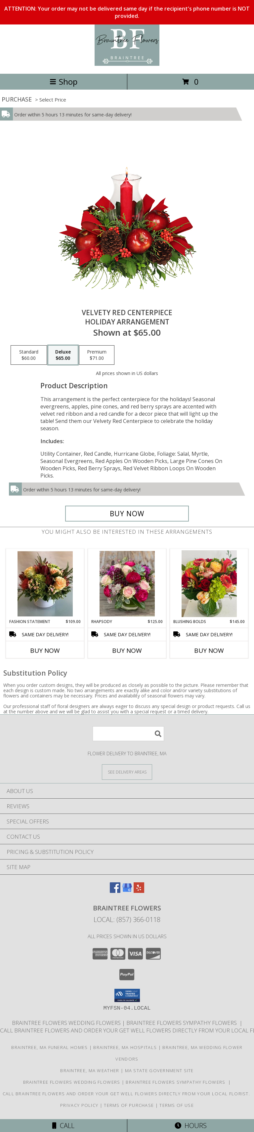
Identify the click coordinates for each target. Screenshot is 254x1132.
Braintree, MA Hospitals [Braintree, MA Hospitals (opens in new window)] (125, 1047)
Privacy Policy (79, 1105)
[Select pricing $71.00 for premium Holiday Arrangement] (96, 355)
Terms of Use (176, 1105)
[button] (127, 995)
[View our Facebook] (115, 891)
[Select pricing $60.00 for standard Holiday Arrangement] (29, 355)
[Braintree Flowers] (127, 64)
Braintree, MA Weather (89, 1070)
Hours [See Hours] (191, 1125)
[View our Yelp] (139, 891)
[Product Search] (128, 733)
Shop (63, 81)
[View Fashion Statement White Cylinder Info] (45, 583)
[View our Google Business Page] (127, 891)
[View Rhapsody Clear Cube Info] (127, 583)
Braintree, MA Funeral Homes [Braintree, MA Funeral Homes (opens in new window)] (49, 1047)
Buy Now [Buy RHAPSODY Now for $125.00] (127, 650)
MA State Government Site (159, 1070)
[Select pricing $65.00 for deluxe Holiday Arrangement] (63, 355)
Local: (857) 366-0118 (127, 919)
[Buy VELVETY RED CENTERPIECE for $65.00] (127, 514)
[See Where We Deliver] (127, 772)
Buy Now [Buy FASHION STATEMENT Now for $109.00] (45, 650)
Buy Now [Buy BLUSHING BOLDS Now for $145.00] (209, 650)
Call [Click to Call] (63, 1125)
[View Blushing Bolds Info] (209, 583)
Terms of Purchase (129, 1105)
